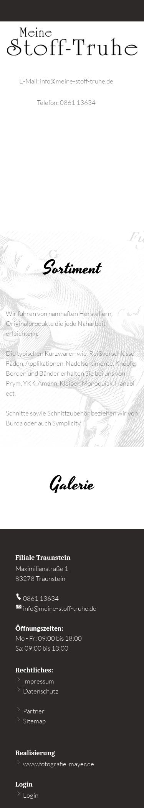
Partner (30, 711)
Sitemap (30, 721)
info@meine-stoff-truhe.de (76, 81)
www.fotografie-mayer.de (54, 764)
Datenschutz (36, 691)
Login (26, 795)
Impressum (34, 681)
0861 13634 (78, 102)
